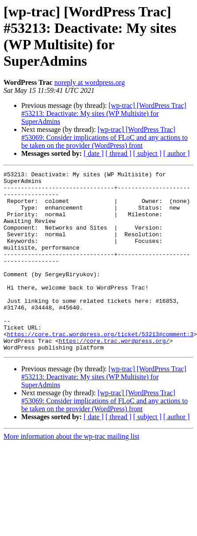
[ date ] (94, 153)
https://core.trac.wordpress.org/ (114, 375)
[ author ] (176, 153)
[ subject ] (147, 153)
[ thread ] (118, 153)
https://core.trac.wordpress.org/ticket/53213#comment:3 (100, 367)
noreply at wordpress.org (89, 82)
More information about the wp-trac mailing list (71, 472)
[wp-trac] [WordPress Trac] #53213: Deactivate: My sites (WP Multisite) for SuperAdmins (103, 113)
